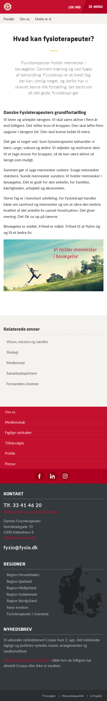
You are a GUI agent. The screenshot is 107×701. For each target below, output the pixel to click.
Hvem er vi (43, 18)
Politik (10, 453)
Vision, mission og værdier (26, 341)
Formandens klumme (21, 383)
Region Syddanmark (20, 594)
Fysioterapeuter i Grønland (26, 613)
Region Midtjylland (20, 587)
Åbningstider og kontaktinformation (31, 511)
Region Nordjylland (20, 600)
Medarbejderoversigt (20, 537)
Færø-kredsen (16, 607)
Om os (24, 18)
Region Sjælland (18, 581)
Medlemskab (15, 422)
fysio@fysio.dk (21, 547)
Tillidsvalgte (14, 442)
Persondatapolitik (73, 696)
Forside (9, 18)
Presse (10, 463)
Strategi (11, 352)
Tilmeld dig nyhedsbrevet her (26, 660)
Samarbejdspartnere (20, 373)
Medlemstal (14, 362)
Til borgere (48, 696)
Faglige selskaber (18, 432)
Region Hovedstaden (21, 574)
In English (96, 696)
